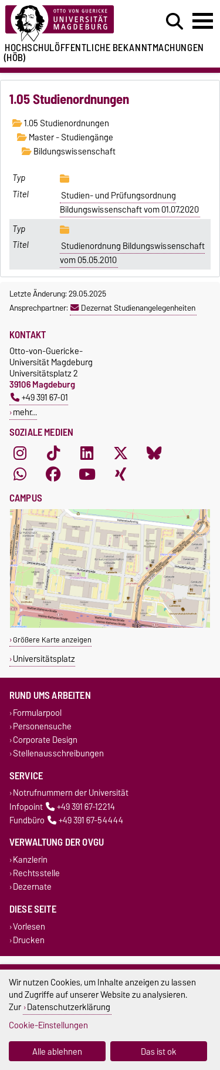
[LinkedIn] (86, 453)
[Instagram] (20, 453)
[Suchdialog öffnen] (174, 22)
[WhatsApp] (20, 474)
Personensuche (42, 726)
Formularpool (37, 712)
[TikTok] (53, 453)
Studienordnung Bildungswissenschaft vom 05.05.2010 (132, 253)
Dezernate (32, 887)
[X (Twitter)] (120, 453)
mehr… (25, 412)
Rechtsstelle (36, 873)
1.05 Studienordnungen (60, 123)
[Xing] (120, 474)
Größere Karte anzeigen (52, 640)
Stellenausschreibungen (58, 754)
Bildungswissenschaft (69, 151)
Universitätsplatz (44, 658)
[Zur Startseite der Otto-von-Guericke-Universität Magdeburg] (68, 24)
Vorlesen (29, 926)
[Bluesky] (154, 453)
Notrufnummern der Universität (70, 793)
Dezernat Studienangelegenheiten (132, 308)
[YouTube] (86, 474)
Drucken (29, 940)
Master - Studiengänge (65, 137)
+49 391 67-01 (39, 397)
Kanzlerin (30, 859)
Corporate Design (45, 740)
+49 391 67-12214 (80, 806)
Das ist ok (159, 1051)
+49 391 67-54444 (85, 820)
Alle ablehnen (57, 1051)
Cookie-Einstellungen (48, 1025)
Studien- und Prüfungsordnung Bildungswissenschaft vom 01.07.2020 (129, 203)
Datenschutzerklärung (68, 1007)
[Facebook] (53, 474)
